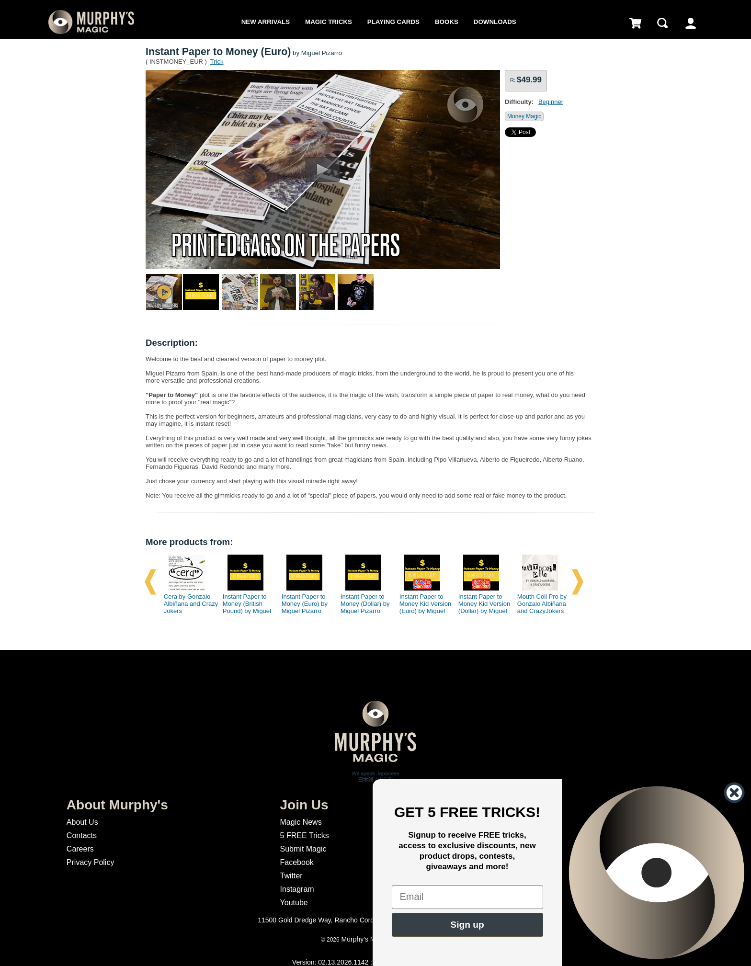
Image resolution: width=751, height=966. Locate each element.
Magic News (301, 822)
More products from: (189, 542)
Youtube (294, 902)
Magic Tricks (328, 21)
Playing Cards (393, 21)
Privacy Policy (90, 862)
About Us (82, 822)
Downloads (495, 21)
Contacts (82, 835)
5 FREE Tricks (304, 835)
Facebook (297, 862)
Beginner (550, 101)
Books (446, 21)
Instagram (297, 889)
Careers (80, 849)
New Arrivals (265, 21)
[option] (187, 582)
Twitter (291, 876)
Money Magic (524, 116)
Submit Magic (303, 849)
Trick (217, 61)
